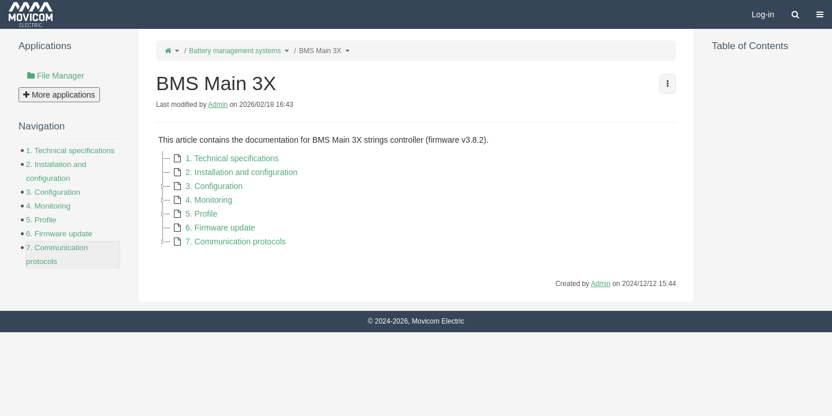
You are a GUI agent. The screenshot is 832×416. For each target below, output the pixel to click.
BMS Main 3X (320, 51)
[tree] (416, 199)
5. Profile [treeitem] (193, 214)
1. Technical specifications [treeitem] (224, 158)
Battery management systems (235, 51)
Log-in (763, 14)
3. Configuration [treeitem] (206, 186)
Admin (218, 105)
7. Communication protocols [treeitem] (228, 241)
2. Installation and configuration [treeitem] (234, 172)
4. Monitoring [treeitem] (201, 200)
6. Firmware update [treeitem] (212, 228)
